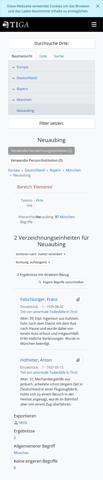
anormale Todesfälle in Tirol (55, 311)
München (24, 99)
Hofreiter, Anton (36, 360)
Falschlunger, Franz (38, 299)
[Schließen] (98, 6)
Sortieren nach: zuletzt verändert (39, 254)
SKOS (20, 422)
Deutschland (27, 78)
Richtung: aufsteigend (32, 262)
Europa (22, 67)
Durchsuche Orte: (51, 43)
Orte (39, 200)
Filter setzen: (51, 123)
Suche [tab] (59, 56)
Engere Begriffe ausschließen (61, 282)
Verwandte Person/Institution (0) (37, 160)
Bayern (22, 88)
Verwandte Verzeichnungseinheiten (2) (41, 150)
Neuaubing (25, 110)
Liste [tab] (43, 56)
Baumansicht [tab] (22, 56)
